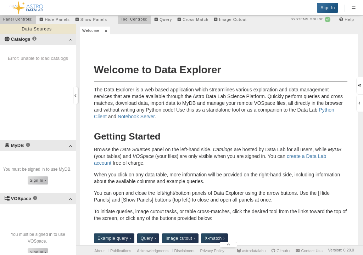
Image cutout (180, 238)
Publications (120, 251)
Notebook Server (136, 116)
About (99, 251)
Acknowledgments (152, 251)
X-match (215, 238)
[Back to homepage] (26, 7)
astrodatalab (251, 251)
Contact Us (309, 251)
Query (148, 238)
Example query (114, 238)
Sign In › (38, 180)
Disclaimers (184, 251)
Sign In (327, 7)
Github (280, 251)
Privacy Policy (212, 251)
